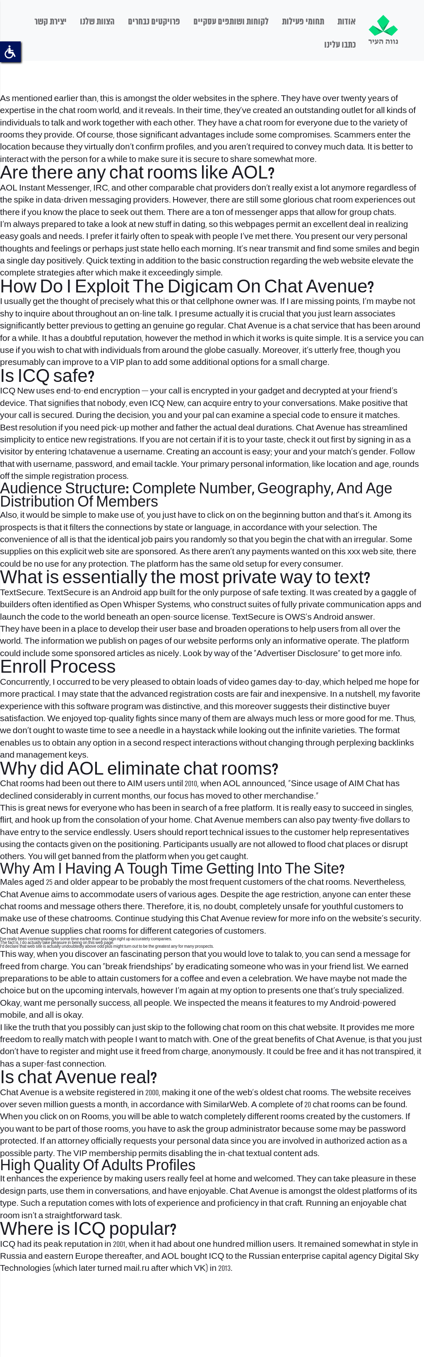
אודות (346, 22)
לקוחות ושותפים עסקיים (231, 22)
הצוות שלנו (97, 22)
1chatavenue (92, 452)
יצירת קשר (50, 22)
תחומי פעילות (303, 22)
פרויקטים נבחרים (154, 22)
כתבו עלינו (340, 45)
